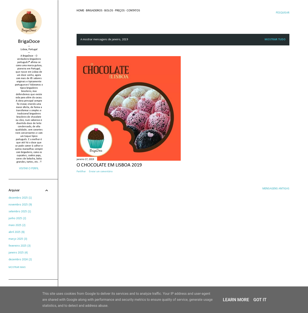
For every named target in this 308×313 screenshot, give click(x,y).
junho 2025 (17, 218)
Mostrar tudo (275, 39)
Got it (260, 299)
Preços (120, 10)
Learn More (236, 299)
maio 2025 (17, 225)
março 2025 (18, 239)
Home (80, 10)
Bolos (108, 10)
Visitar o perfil (29, 168)
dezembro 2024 (20, 259)
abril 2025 (17, 232)
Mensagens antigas (275, 188)
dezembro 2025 (20, 197)
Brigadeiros (94, 10)
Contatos (133, 10)
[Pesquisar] (282, 13)
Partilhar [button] (81, 171)
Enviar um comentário (101, 171)
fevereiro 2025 (20, 245)
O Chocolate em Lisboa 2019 (109, 165)
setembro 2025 (20, 211)
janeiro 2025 (18, 252)
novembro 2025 (20, 204)
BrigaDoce (29, 41)
